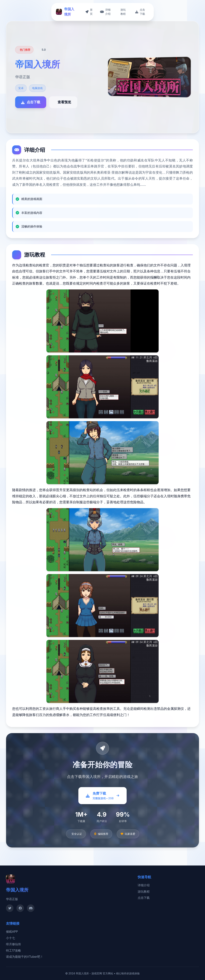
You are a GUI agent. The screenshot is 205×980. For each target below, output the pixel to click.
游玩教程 (144, 891)
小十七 (10, 938)
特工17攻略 (13, 950)
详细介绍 (144, 885)
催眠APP (12, 931)
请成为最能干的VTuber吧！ (24, 956)
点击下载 (144, 898)
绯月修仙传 (13, 944)
